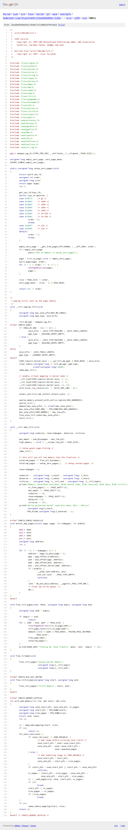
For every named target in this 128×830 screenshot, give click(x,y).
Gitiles (17, 825)
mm (84, 18)
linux (31, 14)
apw (54, 14)
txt (116, 825)
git (48, 14)
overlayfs (65, 14)
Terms (33, 825)
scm (22, 14)
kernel (7, 14)
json (123, 825)
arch (69, 18)
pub (15, 14)
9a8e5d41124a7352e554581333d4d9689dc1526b (32, 18)
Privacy (25, 825)
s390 (77, 18)
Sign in (122, 4)
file (61, 25)
